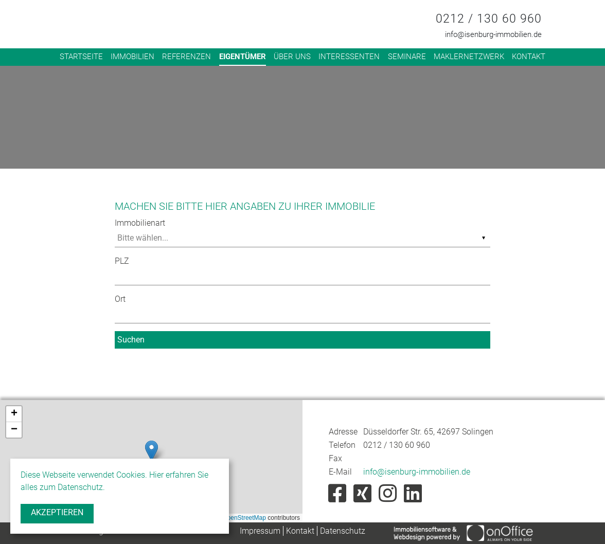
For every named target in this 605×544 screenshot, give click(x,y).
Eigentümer (242, 56)
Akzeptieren (57, 512)
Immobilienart (140, 223)
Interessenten (349, 56)
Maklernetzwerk (469, 56)
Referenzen (186, 56)
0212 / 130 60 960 (489, 19)
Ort (120, 299)
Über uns (292, 56)
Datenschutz (342, 531)
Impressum (260, 531)
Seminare (407, 56)
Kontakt (528, 56)
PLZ (122, 261)
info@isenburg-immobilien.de (493, 34)
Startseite (81, 56)
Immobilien (132, 56)
